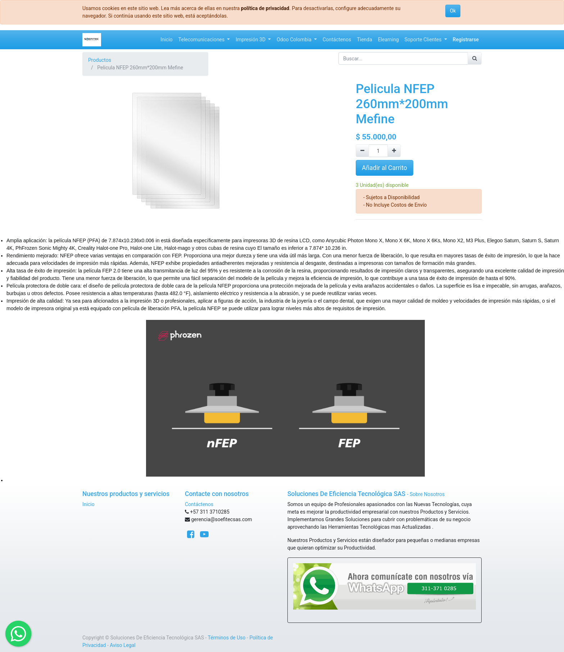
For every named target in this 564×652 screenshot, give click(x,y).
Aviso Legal (123, 645)
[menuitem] (167, 39)
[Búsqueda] (475, 58)
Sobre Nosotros (427, 494)
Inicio (88, 504)
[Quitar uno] (362, 150)
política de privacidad (265, 8)
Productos (99, 60)
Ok (453, 11)
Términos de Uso (227, 637)
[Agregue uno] (394, 150)
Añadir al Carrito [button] (384, 167)
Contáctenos (199, 504)
